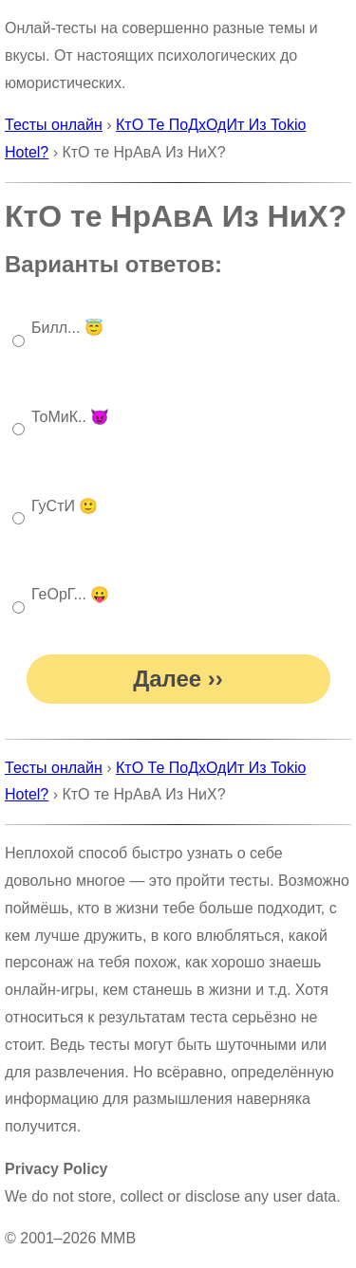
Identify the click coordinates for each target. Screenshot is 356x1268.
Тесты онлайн (54, 125)
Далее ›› (178, 678)
